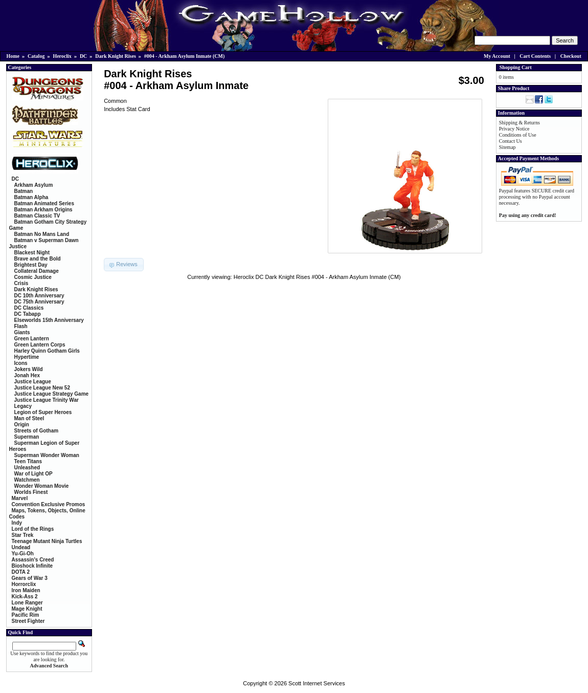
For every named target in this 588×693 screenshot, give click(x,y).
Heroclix (62, 56)
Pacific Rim (25, 615)
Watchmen (27, 480)
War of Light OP (33, 474)
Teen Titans (28, 461)
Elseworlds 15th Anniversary (49, 320)
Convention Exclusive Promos (48, 504)
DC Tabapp (27, 314)
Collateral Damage (36, 271)
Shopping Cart (516, 67)
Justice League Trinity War (46, 400)
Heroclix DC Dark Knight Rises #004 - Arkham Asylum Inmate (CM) (317, 277)
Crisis (21, 283)
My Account (497, 56)
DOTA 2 (21, 572)
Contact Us (510, 141)
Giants (22, 332)
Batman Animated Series (44, 203)
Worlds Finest (31, 492)
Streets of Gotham (36, 431)
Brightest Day (31, 265)
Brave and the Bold (37, 259)
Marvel (20, 498)
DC (83, 56)
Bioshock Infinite (32, 566)
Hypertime (26, 357)
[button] (124, 264)
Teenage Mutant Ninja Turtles (47, 541)
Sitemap (507, 147)
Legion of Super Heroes (43, 412)
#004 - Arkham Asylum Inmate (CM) (184, 56)
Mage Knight (27, 609)
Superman (26, 437)
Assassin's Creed (33, 559)
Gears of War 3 (30, 578)
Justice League (32, 381)
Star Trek (23, 535)
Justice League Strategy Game (51, 394)
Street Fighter (28, 621)
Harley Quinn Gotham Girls (47, 351)
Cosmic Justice (33, 277)
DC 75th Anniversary (39, 302)
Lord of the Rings (33, 529)
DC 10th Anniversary (39, 295)
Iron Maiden (26, 590)
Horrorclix (24, 584)
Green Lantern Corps (39, 345)
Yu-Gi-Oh (23, 553)
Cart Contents (535, 56)
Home (13, 56)
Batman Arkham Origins (43, 209)
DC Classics (29, 308)
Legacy (23, 406)
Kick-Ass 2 (25, 596)
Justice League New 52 (42, 388)
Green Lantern (31, 338)
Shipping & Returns (519, 122)
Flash (21, 326)
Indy (17, 523)
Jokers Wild (28, 369)
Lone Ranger (27, 602)
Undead (21, 547)
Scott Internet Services (316, 683)
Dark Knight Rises (115, 56)
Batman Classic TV (37, 216)
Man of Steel (29, 418)
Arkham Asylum (33, 185)
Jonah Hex (27, 375)
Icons (21, 363)
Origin (21, 424)
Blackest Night (32, 252)
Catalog (36, 56)
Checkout (570, 56)
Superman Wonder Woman (46, 455)
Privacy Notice (514, 129)
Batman (23, 191)
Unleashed (27, 467)
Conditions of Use (517, 135)
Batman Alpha (31, 197)
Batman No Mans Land (42, 234)
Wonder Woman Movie (41, 486)
